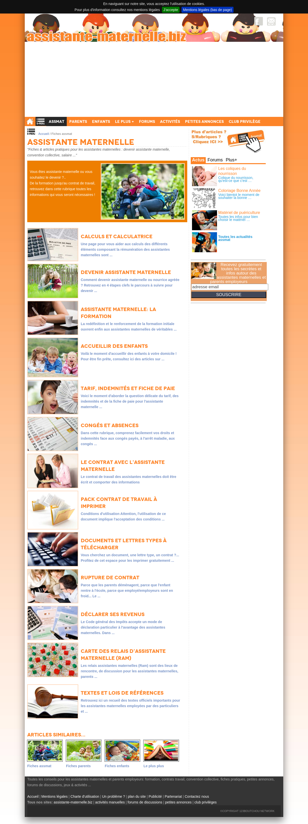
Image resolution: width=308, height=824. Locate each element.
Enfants (101, 121)
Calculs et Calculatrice (116, 236)
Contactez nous (197, 796)
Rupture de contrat (110, 577)
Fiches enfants (117, 766)
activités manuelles (110, 802)
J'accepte (171, 10)
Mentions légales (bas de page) (207, 10)
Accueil (43, 134)
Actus (198, 159)
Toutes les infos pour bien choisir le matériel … (238, 218)
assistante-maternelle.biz (73, 802)
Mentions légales (55, 796)
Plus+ (231, 159)
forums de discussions (145, 802)
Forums (215, 159)
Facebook (258, 21)
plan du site (137, 796)
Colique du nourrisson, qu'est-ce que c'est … (235, 179)
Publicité (155, 796)
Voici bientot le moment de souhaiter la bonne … (238, 196)
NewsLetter (271, 21)
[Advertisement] (154, 79)
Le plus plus (154, 766)
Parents (78, 121)
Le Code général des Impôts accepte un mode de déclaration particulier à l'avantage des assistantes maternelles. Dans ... (123, 627)
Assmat (56, 121)
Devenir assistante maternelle (126, 272)
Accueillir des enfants (114, 346)
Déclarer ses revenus (112, 614)
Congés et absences (109, 425)
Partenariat (173, 796)
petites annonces (178, 802)
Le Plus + (124, 121)
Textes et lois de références (122, 693)
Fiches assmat (39, 766)
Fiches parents (78, 766)
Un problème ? (113, 796)
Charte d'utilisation (84, 796)
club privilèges (205, 802)
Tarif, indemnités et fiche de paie (128, 388)
